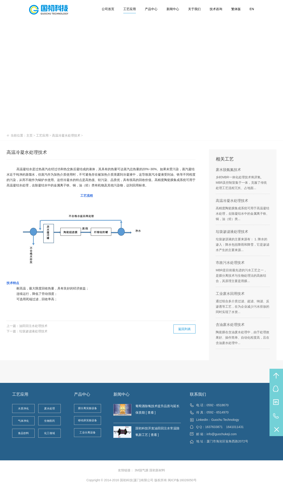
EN (252, 9)
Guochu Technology (225, 420)
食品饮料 (23, 433)
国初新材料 (157, 470)
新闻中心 (172, 9)
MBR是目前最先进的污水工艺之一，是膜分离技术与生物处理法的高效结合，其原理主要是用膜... (241, 275)
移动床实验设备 (87, 420)
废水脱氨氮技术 (228, 170)
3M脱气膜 (141, 470)
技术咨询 (216, 9)
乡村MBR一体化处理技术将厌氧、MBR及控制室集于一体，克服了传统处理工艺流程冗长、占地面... (241, 182)
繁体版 (236, 9)
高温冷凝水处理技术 (66, 135)
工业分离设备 (87, 432)
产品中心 (151, 9)
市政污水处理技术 (230, 263)
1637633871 (214, 427)
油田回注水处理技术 (33, 326)
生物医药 (49, 420)
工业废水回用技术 (230, 294)
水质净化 (23, 408)
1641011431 (235, 427)
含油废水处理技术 (230, 325)
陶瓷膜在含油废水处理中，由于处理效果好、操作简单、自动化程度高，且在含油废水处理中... (242, 337)
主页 (29, 135)
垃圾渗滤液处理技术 (33, 331)
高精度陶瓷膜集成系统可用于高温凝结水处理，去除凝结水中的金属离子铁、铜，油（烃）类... (242, 213)
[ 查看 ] (150, 412)
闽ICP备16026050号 (182, 480)
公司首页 (108, 9)
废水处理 (49, 408)
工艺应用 (129, 9)
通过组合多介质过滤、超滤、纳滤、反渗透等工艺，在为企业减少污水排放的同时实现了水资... (242, 306)
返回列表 (184, 329)
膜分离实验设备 (87, 408)
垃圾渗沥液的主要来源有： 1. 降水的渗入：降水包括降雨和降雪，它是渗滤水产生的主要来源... (242, 244)
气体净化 (23, 420)
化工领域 (49, 433)
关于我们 (194, 9)
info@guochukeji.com (222, 434)
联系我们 (198, 394)
